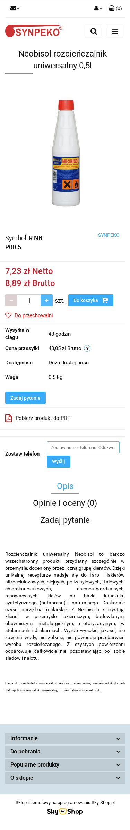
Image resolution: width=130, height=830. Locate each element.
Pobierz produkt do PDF (37, 418)
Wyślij (58, 461)
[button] (115, 8)
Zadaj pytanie (25, 398)
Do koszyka (90, 300)
